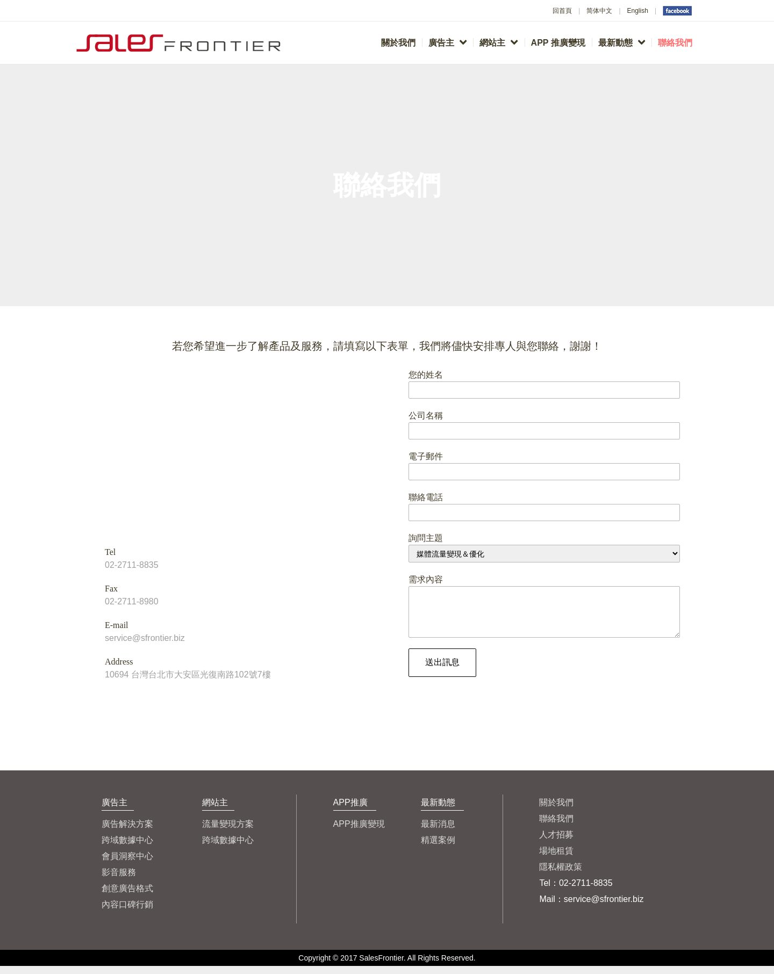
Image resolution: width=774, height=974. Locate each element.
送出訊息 (442, 670)
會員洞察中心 (127, 864)
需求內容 (425, 579)
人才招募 (556, 842)
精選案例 (438, 848)
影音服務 (119, 880)
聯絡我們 (675, 42)
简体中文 (599, 11)
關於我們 (398, 42)
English (637, 11)
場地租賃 (556, 858)
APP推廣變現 (359, 831)
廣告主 (447, 42)
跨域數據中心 (127, 848)
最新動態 (621, 42)
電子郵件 (425, 456)
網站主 (498, 42)
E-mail (116, 625)
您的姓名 (425, 374)
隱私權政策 (560, 874)
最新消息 (438, 831)
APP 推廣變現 (558, 42)
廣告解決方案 (127, 831)
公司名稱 (425, 415)
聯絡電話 (425, 497)
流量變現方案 (228, 831)
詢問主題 (425, 538)
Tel (110, 552)
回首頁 (562, 11)
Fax (111, 588)
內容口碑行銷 (127, 912)
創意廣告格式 (127, 896)
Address (119, 661)
